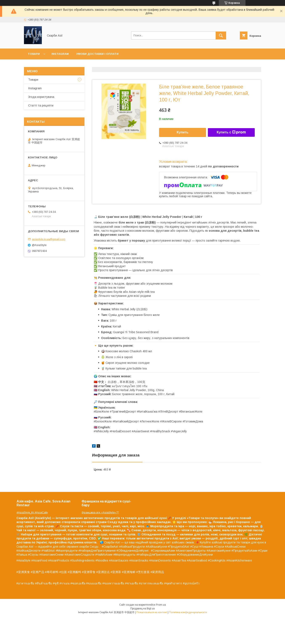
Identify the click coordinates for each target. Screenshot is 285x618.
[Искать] (221, 35)
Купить (183, 132)
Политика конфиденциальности (188, 612)
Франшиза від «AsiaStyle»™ (100, 512)
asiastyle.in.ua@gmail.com (48, 239)
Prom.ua (161, 604)
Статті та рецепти (40, 105)
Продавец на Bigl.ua (142, 608)
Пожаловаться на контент (151, 612)
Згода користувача (41, 97)
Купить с (231, 132)
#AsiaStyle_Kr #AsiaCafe (32, 512)
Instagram (60, 53)
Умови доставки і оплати (97, 53)
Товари (34, 53)
